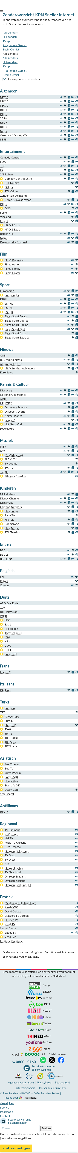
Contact (5, 1116)
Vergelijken (7, 1103)
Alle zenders (10, 32)
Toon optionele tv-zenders (21, 79)
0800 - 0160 (26, 1062)
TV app (7, 41)
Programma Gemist (15, 45)
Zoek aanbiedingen (16, 1148)
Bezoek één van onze (43, 1068)
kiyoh (17, 1054)
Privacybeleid (44, 1082)
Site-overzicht (62, 1082)
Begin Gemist (11, 49)
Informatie (6, 1111)
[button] (1, 10)
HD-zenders (10, 36)
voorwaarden (21, 1082)
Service (4, 1107)
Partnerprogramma (25, 1087)
